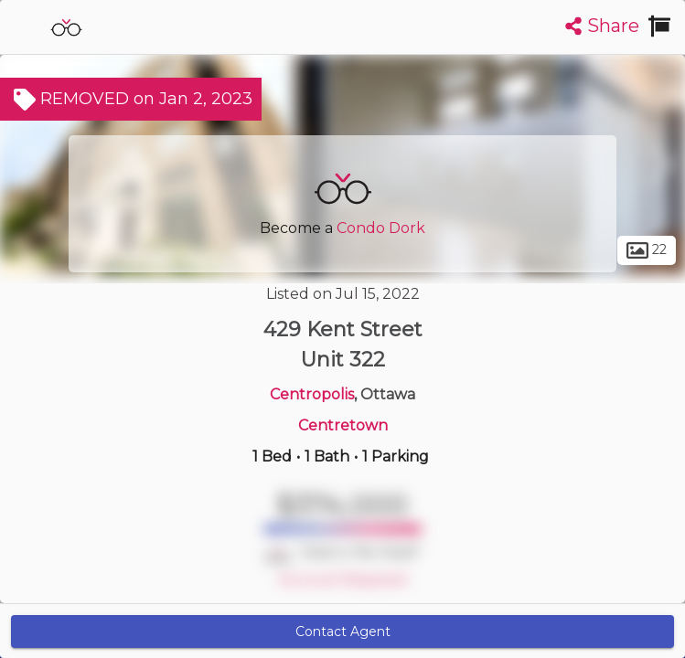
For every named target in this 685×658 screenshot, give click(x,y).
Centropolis (312, 394)
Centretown (343, 425)
